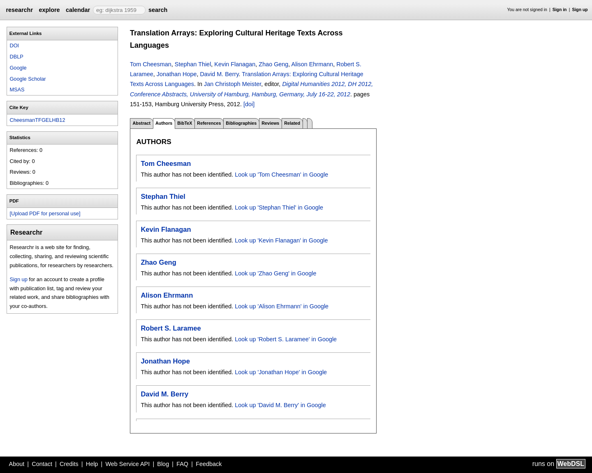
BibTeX (184, 123)
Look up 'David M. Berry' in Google (280, 405)
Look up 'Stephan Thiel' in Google (279, 207)
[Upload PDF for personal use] (44, 213)
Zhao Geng (273, 64)
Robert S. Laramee (171, 328)
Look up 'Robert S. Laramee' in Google (286, 339)
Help (92, 464)
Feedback (209, 464)
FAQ (182, 464)
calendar (78, 10)
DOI (14, 45)
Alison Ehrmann (312, 64)
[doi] (248, 104)
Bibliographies (241, 123)
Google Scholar (27, 79)
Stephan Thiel (193, 64)
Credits (69, 464)
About (17, 464)
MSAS (16, 89)
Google (17, 68)
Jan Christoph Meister (232, 84)
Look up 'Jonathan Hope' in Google (281, 372)
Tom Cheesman (150, 64)
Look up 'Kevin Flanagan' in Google (281, 240)
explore (49, 10)
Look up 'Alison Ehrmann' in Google (281, 306)
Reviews (270, 123)
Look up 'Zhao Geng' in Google (275, 273)
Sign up (580, 9)
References (209, 123)
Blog (163, 464)
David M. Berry (219, 74)
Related (292, 123)
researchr (19, 10)
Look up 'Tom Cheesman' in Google (281, 174)
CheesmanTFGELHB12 (37, 120)
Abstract (141, 123)
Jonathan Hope (177, 74)
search (157, 10)
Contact (42, 464)
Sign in (560, 9)
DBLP (16, 57)
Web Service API (127, 464)
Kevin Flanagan (234, 64)
